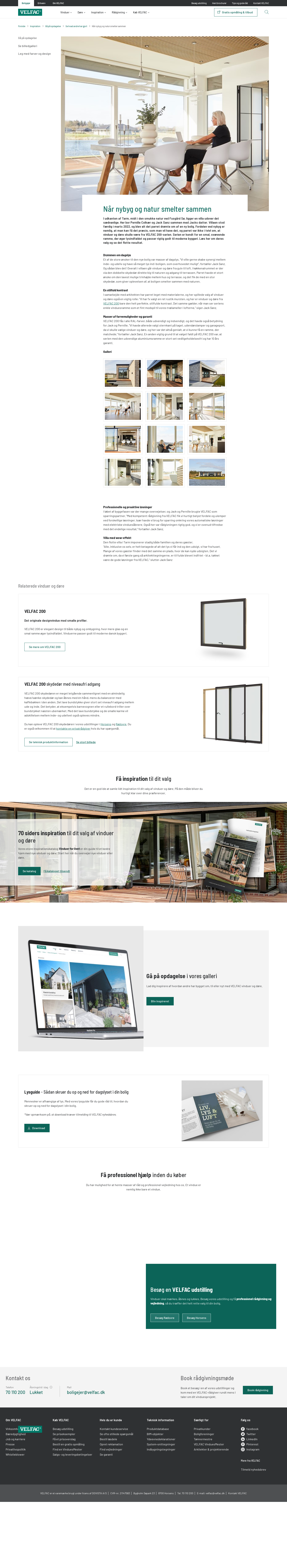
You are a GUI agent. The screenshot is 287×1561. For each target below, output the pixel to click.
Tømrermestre (199, 1494)
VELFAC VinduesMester (205, 1499)
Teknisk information (160, 1475)
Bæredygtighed (28, 1489)
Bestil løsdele (112, 1494)
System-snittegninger (161, 1499)
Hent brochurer (219, 3)
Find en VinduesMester (75, 1504)
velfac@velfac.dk (215, 1557)
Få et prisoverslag (72, 1494)
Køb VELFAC (140, 12)
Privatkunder (198, 1484)
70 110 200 (28, 1417)
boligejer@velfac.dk (98, 1417)
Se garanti (110, 1509)
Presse (22, 1499)
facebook (241, 1484)
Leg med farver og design (34, 53)
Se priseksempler (72, 1489)
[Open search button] (266, 12)
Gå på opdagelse (53, 26)
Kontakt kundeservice (118, 1484)
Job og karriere (28, 1494)
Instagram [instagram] (242, 1505)
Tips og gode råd (240, 3)
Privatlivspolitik (28, 1504)
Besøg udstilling (199, 3)
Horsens (121, 734)
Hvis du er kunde (115, 1475)
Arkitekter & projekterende (207, 1504)
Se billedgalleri (27, 46)
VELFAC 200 (111, 303)
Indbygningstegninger (161, 1504)
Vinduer (64, 12)
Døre (80, 12)
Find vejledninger (115, 1504)
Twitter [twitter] (240, 1489)
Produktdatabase (158, 1484)
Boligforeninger (200, 1489)
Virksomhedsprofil (30, 1484)
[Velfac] (30, 12)
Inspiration (97, 12)
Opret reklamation (115, 1499)
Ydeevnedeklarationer (161, 1494)
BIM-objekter (155, 1489)
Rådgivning (118, 12)
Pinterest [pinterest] (241, 1499)
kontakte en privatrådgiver (92, 738)
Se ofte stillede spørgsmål (120, 1489)
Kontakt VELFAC (261, 3)
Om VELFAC (25, 1475)
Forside (21, 26)
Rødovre (136, 734)
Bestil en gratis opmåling (77, 1499)
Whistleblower (27, 1509)
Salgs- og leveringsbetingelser (74, 1511)
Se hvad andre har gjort (76, 26)
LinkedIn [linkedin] (241, 1494)
